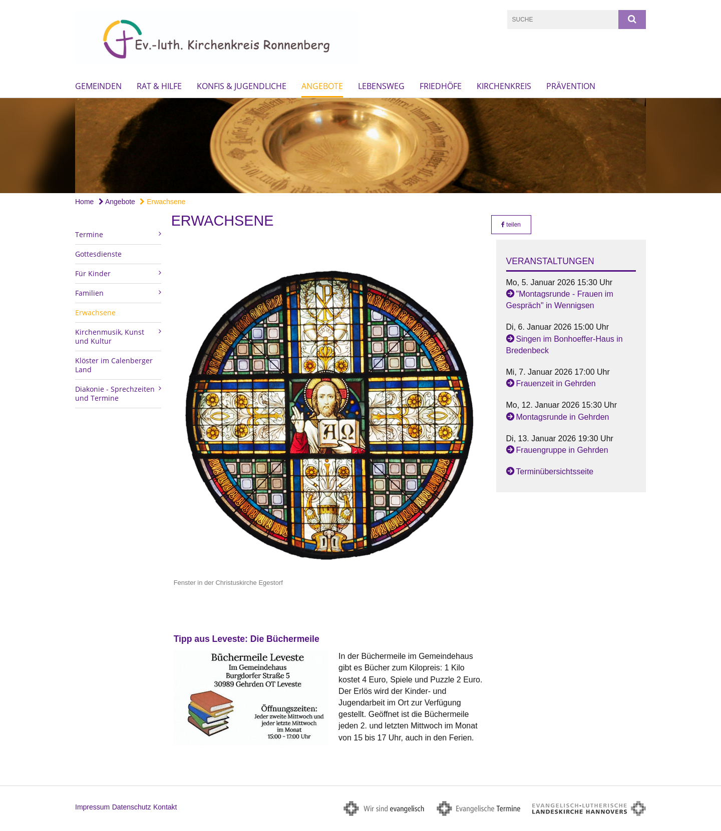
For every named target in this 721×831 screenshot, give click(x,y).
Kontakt (165, 807)
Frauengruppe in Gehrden (562, 450)
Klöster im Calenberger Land (114, 365)
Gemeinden (98, 86)
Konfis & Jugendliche (241, 86)
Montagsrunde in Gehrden (562, 417)
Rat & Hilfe (159, 86)
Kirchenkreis (504, 86)
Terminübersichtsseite (555, 471)
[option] (360, 145)
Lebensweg (381, 86)
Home (84, 202)
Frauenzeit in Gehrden (556, 383)
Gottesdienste (98, 254)
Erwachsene (162, 202)
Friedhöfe (441, 86)
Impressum (92, 807)
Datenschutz (131, 807)
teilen (511, 224)
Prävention (570, 86)
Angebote (322, 86)
